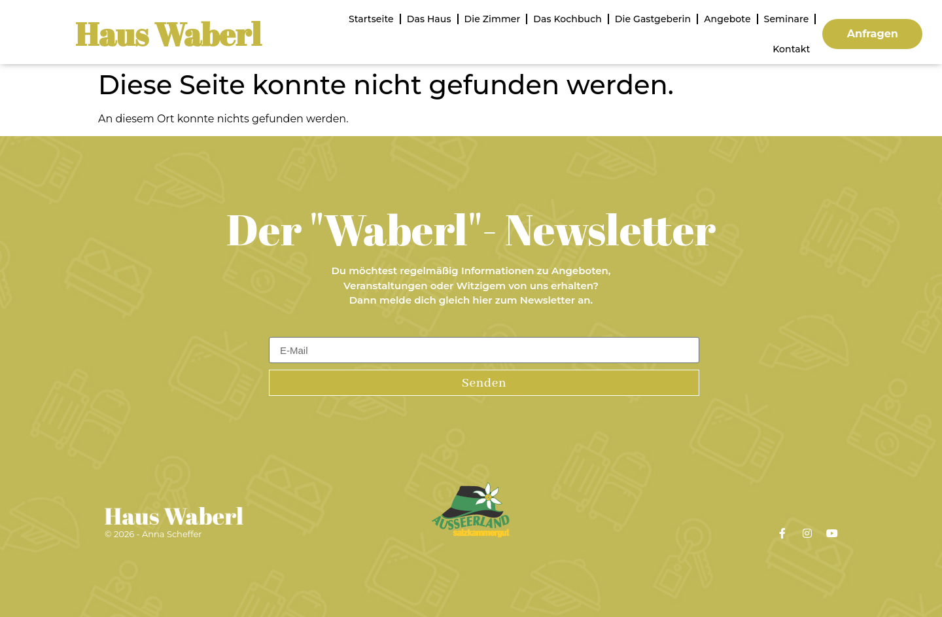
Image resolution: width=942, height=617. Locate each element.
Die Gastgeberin (653, 19)
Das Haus (429, 19)
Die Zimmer (492, 19)
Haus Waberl (168, 33)
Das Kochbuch (567, 19)
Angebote (727, 19)
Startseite (371, 19)
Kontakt (791, 49)
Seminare (786, 19)
